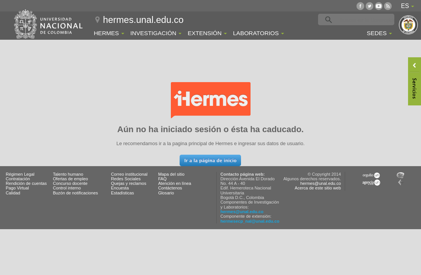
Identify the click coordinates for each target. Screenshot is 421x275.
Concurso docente (70, 183)
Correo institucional (129, 174)
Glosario (166, 193)
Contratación (18, 178)
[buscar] (368, 19)
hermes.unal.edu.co (143, 20)
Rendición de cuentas (26, 183)
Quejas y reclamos (128, 183)
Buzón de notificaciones (75, 193)
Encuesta (120, 188)
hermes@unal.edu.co (242, 211)
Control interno (67, 188)
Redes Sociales (126, 178)
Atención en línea (174, 183)
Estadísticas (122, 193)
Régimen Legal (20, 174)
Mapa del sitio (171, 174)
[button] (210, 160)
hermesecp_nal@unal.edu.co (250, 221)
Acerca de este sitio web (318, 188)
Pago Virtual (17, 188)
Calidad (13, 193)
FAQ (162, 178)
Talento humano (68, 174)
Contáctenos (170, 188)
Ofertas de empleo (70, 178)
